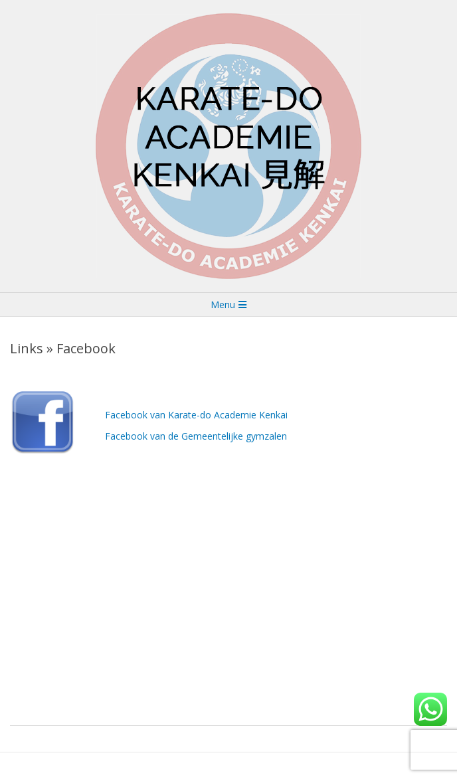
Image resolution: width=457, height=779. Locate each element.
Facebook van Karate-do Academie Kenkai (196, 414)
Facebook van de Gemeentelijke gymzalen (196, 436)
